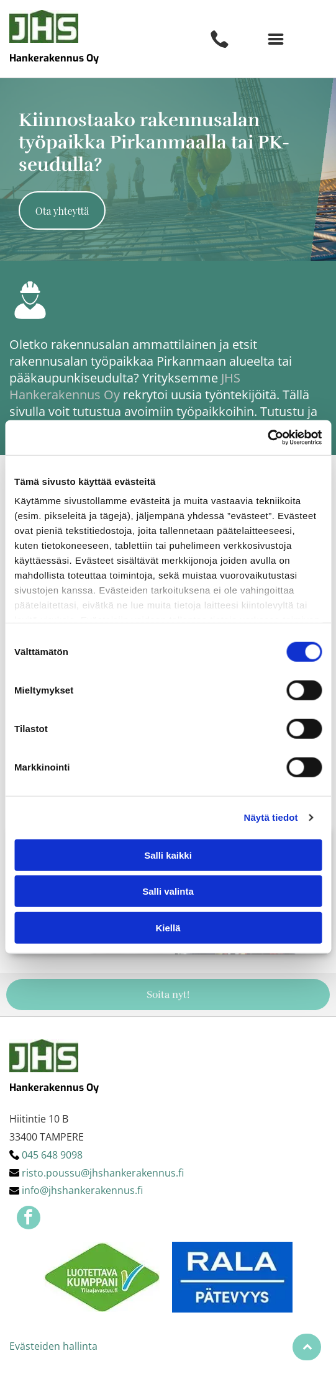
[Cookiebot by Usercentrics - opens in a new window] (267, 438)
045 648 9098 (52, 1155)
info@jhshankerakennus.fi (82, 1190)
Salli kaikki (168, 855)
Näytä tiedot (271, 817)
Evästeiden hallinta (53, 1346)
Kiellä (167, 928)
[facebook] (28, 1219)
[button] (275, 39)
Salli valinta (168, 891)
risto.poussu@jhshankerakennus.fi (103, 1173)
